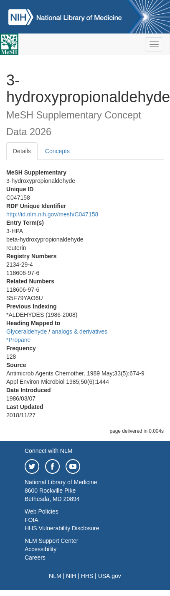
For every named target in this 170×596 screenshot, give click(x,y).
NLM (55, 576)
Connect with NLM (48, 450)
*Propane (18, 340)
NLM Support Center (51, 540)
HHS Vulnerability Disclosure (62, 528)
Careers (35, 557)
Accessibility (40, 549)
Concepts (57, 151)
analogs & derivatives (79, 331)
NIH (71, 576)
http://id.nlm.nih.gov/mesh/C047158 (52, 214)
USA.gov (109, 576)
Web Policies (41, 511)
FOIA (31, 519)
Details (22, 151)
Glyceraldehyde (26, 331)
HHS (87, 576)
